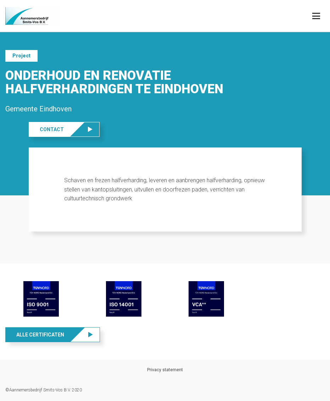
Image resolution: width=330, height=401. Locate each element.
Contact (52, 129)
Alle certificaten (40, 335)
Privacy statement (165, 369)
